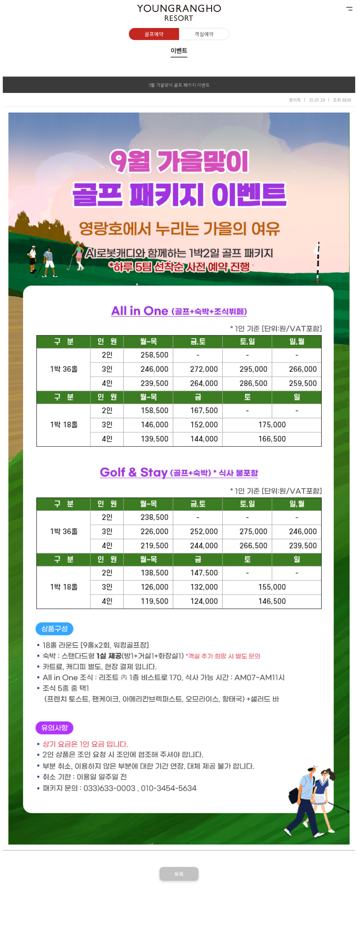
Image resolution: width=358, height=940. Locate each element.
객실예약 (204, 34)
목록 (179, 874)
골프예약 (154, 34)
